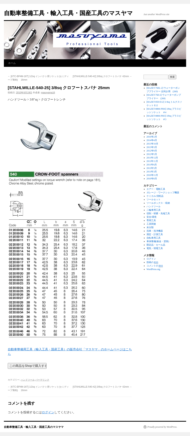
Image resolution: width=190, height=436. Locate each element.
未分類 (150, 227)
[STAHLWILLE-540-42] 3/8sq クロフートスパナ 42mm (102, 76)
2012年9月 (152, 150)
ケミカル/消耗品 (155, 196)
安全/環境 (151, 217)
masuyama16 (48, 92)
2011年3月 (152, 171)
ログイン (48, 412)
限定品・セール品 (156, 244)
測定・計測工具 (155, 234)
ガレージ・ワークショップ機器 (163, 192)
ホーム (12, 63)
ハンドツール (28, 379)
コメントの (155, 265)
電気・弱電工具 (155, 248)
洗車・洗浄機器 (155, 231)
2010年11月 (152, 175)
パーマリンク (42, 379)
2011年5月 (152, 168)
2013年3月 (152, 147)
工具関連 (151, 224)
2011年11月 (152, 161)
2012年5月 (152, 154)
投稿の (152, 262)
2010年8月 (152, 178)
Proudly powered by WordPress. (162, 427)
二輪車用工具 (154, 210)
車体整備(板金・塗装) (158, 241)
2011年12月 (152, 157)
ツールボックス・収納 (158, 203)
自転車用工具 (154, 237)
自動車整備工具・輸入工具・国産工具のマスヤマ (68, 13)
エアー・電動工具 (156, 189)
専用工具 (151, 220)
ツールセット (154, 199)
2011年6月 (152, 164)
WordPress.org (153, 269)
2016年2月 (152, 136)
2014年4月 (152, 140)
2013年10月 (152, 143)
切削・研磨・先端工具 (158, 213)
